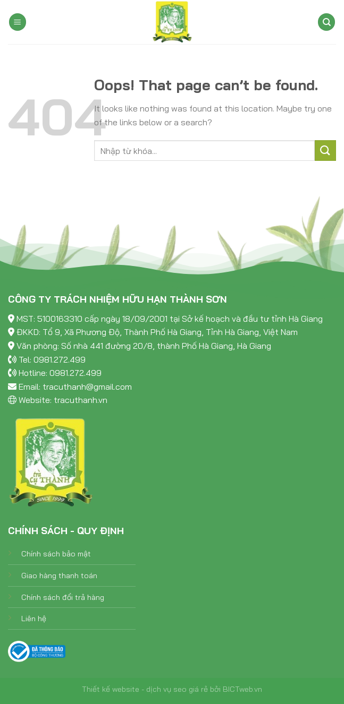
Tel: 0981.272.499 (52, 359)
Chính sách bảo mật (56, 554)
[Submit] (325, 150)
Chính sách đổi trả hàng (62, 597)
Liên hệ (33, 618)
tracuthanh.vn (80, 399)
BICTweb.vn (242, 689)
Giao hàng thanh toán (59, 575)
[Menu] (17, 22)
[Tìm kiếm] (326, 22)
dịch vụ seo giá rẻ (177, 689)
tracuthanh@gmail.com (87, 386)
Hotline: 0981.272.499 (60, 372)
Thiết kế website (110, 689)
